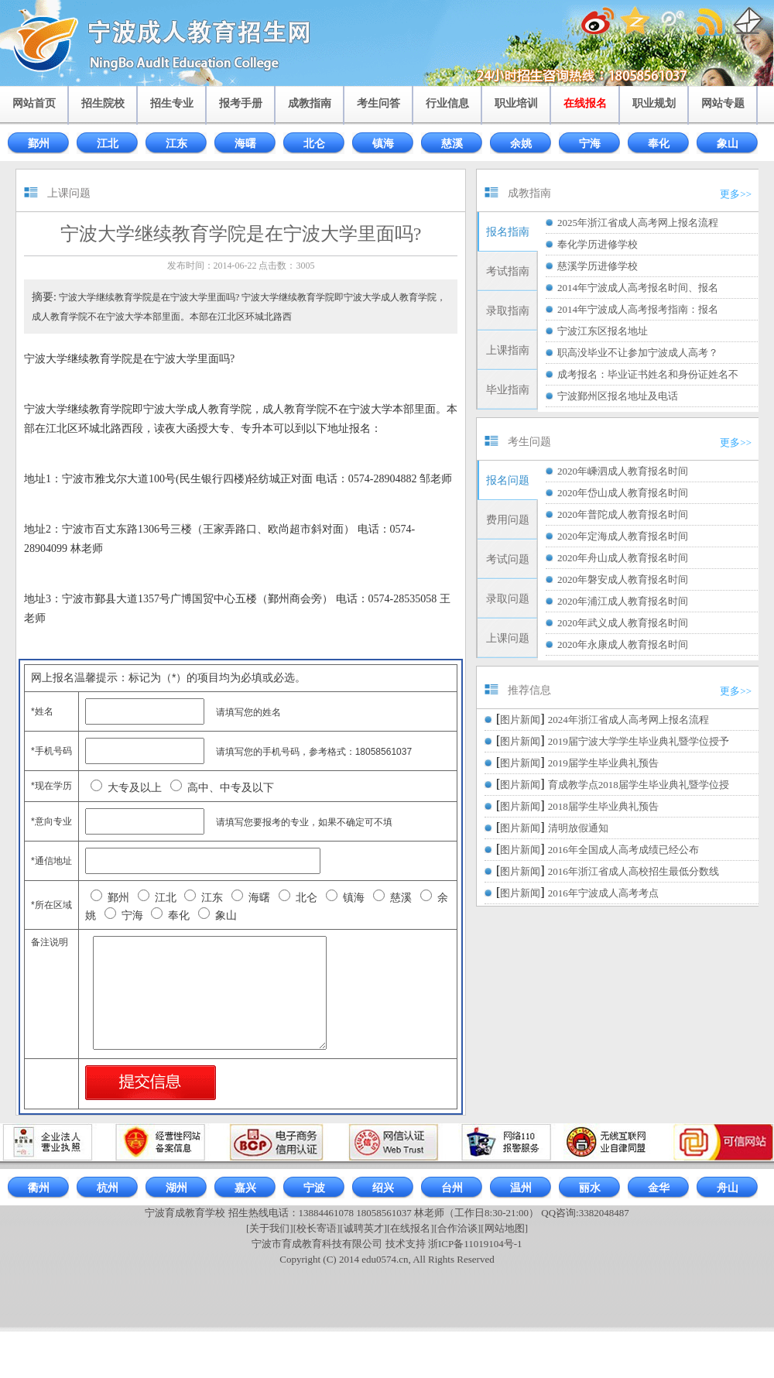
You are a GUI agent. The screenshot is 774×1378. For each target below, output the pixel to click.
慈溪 (452, 143)
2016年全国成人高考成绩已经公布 (623, 849)
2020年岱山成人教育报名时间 (622, 493)
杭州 (107, 1188)
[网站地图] (504, 1228)
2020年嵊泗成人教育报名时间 (622, 471)
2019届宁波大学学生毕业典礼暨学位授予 (638, 741)
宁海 (590, 143)
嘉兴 (245, 1188)
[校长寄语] (317, 1228)
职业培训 (516, 103)
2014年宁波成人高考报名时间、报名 (637, 287)
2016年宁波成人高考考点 (603, 893)
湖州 (176, 1188)
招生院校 (103, 103)
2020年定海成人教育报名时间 (622, 536)
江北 (107, 143)
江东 (176, 143)
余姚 (521, 143)
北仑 (314, 143)
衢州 (39, 1188)
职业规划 (654, 103)
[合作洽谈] (457, 1228)
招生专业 (172, 103)
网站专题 (723, 103)
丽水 (590, 1188)
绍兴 (383, 1188)
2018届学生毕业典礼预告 (603, 806)
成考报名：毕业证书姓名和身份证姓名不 (647, 374)
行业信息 (447, 103)
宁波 (314, 1188)
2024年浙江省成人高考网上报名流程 (628, 719)
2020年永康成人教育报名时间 (622, 644)
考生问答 (378, 103)
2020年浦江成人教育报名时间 (622, 601)
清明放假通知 (578, 828)
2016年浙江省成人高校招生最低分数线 (633, 871)
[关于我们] (269, 1228)
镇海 (383, 143)
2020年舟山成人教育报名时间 (622, 558)
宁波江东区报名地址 (602, 331)
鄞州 (39, 143)
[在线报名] (410, 1228)
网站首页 (34, 103)
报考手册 (240, 103)
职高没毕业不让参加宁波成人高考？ (637, 352)
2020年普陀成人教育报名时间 (622, 514)
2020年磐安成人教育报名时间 (622, 579)
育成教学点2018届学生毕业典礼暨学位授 (638, 784)
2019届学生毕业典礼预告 (603, 763)
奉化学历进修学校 (597, 244)
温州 (521, 1188)
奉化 (659, 143)
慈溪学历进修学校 (597, 266)
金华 (659, 1188)
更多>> (736, 194)
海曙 (245, 143)
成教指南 (309, 103)
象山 (727, 143)
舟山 (727, 1188)
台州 (452, 1188)
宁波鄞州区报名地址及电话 (617, 396)
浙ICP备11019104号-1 (475, 1243)
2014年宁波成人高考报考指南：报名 (637, 309)
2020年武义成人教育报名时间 (622, 623)
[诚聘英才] (363, 1228)
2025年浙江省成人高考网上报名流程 (637, 222)
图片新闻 (520, 719)
